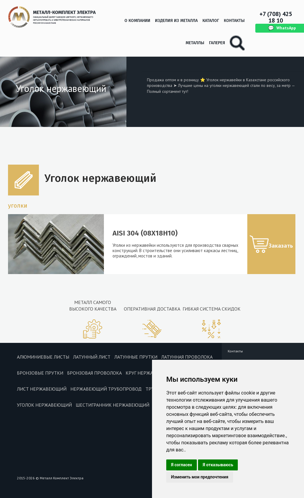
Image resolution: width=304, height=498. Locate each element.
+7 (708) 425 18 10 (275, 17)
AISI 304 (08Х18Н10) (145, 233)
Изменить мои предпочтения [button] (199, 477)
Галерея (217, 42)
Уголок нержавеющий (44, 405)
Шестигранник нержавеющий (112, 405)
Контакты (234, 20)
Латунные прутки (135, 357)
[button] (271, 244)
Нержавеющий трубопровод (106, 389)
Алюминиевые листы (43, 357)
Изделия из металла (176, 20)
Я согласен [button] (181, 464)
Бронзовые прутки (40, 373)
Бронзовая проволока (94, 373)
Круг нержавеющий (150, 373)
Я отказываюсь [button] (218, 464)
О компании (137, 20)
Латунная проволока (187, 357)
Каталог (210, 20)
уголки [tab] (17, 205)
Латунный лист (91, 357)
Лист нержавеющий (41, 389)
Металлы (195, 42)
